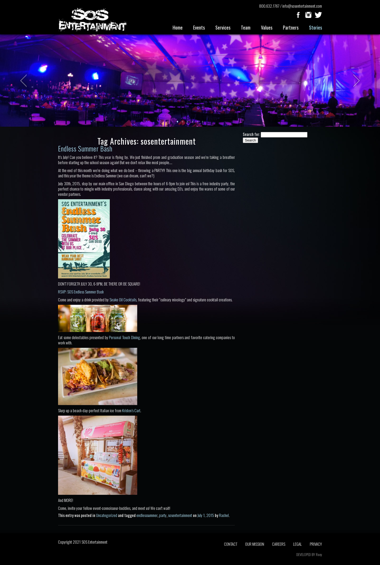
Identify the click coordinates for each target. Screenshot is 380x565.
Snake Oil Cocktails (123, 299)
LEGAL (297, 544)
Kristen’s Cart (131, 410)
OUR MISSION (254, 544)
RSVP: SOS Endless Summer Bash (81, 292)
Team (245, 27)
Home (178, 27)
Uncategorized (106, 515)
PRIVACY (316, 544)
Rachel (224, 515)
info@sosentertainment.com (302, 6)
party (163, 515)
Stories (315, 27)
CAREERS (278, 544)
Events (199, 27)
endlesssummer (147, 515)
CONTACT (230, 544)
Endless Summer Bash (85, 148)
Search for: (251, 134)
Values (266, 27)
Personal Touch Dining (124, 337)
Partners (290, 27)
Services (222, 27)
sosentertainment (180, 515)
